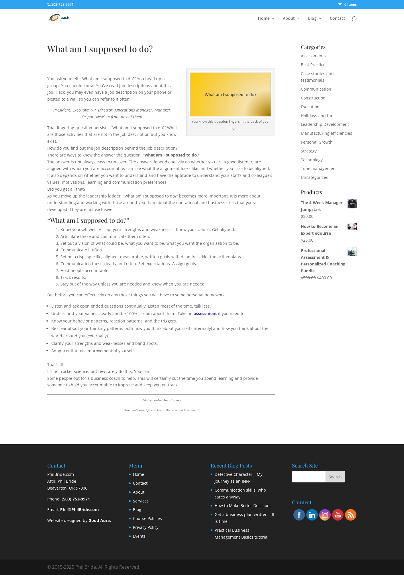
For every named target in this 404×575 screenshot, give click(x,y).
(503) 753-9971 (76, 499)
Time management (319, 168)
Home (264, 18)
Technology (312, 160)
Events (139, 536)
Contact (337, 18)
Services (141, 501)
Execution (310, 106)
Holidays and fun (317, 115)
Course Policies (147, 518)
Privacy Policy (145, 527)
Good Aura (99, 520)
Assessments (313, 55)
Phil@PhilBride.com (79, 509)
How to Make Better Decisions (243, 505)
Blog (312, 18)
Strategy (309, 151)
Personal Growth (317, 142)
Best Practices (314, 64)
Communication (316, 89)
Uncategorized (315, 177)
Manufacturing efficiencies (326, 133)
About (289, 18)
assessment (205, 313)
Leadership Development (325, 124)
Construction (313, 98)
